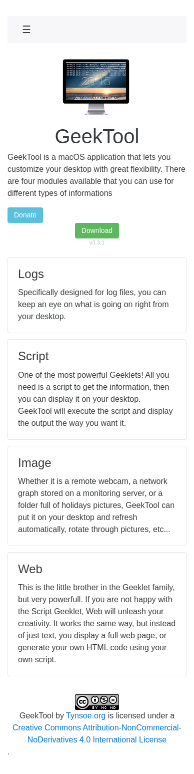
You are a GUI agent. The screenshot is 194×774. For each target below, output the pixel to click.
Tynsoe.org (86, 715)
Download (97, 230)
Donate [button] (25, 215)
